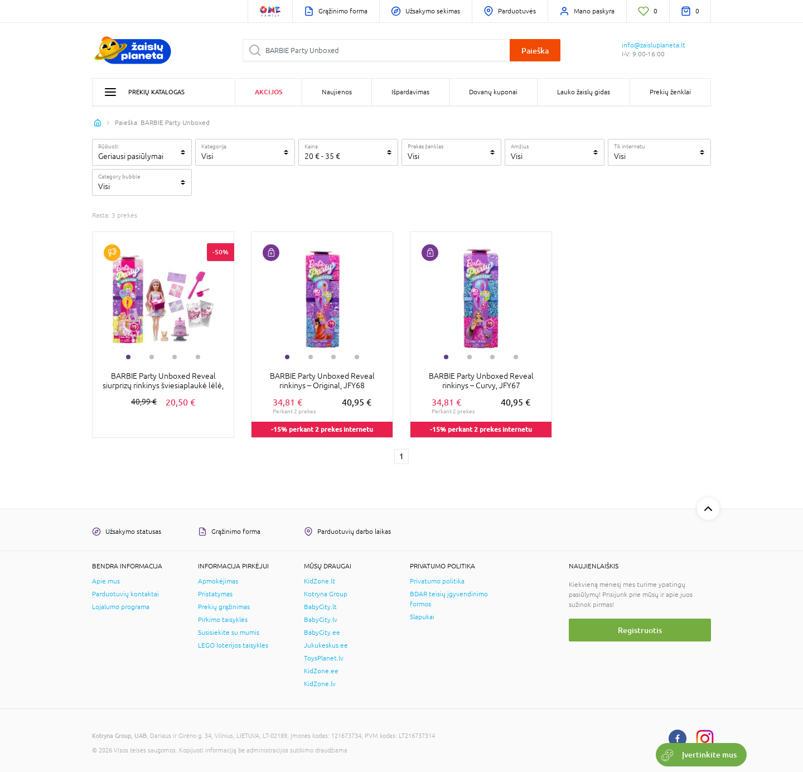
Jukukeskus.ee (326, 645)
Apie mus (106, 581)
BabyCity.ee (322, 632)
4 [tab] (198, 357)
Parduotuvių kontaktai (125, 594)
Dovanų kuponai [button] (493, 92)
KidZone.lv (320, 684)
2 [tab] (151, 357)
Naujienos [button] (337, 92)
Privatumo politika (437, 581)
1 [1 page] (401, 456)
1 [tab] (128, 357)
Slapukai (422, 617)
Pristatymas (215, 594)
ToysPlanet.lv (324, 658)
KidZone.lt (319, 581)
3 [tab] (174, 357)
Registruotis (640, 630)
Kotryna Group (325, 594)
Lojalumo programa (120, 607)
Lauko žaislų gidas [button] (583, 92)
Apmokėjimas (218, 581)
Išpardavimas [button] (410, 92)
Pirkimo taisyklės (223, 620)
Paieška (535, 50)
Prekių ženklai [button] (670, 92)
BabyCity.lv (320, 620)
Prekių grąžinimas (224, 607)
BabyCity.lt (320, 607)
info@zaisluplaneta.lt (653, 45)
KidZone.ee (321, 671)
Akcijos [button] (268, 92)
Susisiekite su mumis (228, 632)
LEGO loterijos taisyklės (233, 645)
